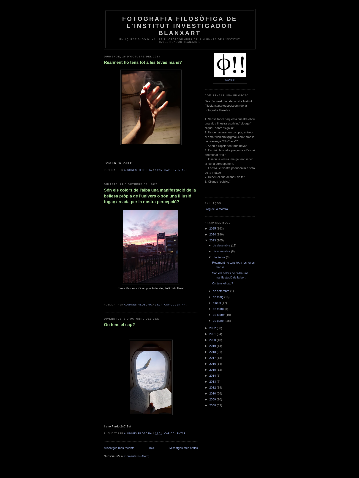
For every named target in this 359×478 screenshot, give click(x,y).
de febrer (219, 314)
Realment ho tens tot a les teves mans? (143, 62)
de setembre (221, 291)
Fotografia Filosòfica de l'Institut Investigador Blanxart (179, 25)
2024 (213, 234)
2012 (213, 387)
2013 (213, 381)
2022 (213, 328)
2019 (213, 346)
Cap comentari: (176, 170)
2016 (213, 363)
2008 (213, 405)
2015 (213, 369)
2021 (213, 334)
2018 (213, 352)
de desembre (222, 245)
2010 (213, 393)
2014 (213, 375)
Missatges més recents (119, 448)
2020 (213, 340)
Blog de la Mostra (216, 209)
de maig (218, 297)
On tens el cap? (119, 324)
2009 (213, 399)
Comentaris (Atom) (136, 456)
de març (219, 309)
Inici (152, 448)
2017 (213, 357)
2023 (213, 240)
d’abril (217, 303)
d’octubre (219, 257)
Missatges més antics (183, 448)
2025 (213, 228)
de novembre (222, 251)
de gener (219, 320)
